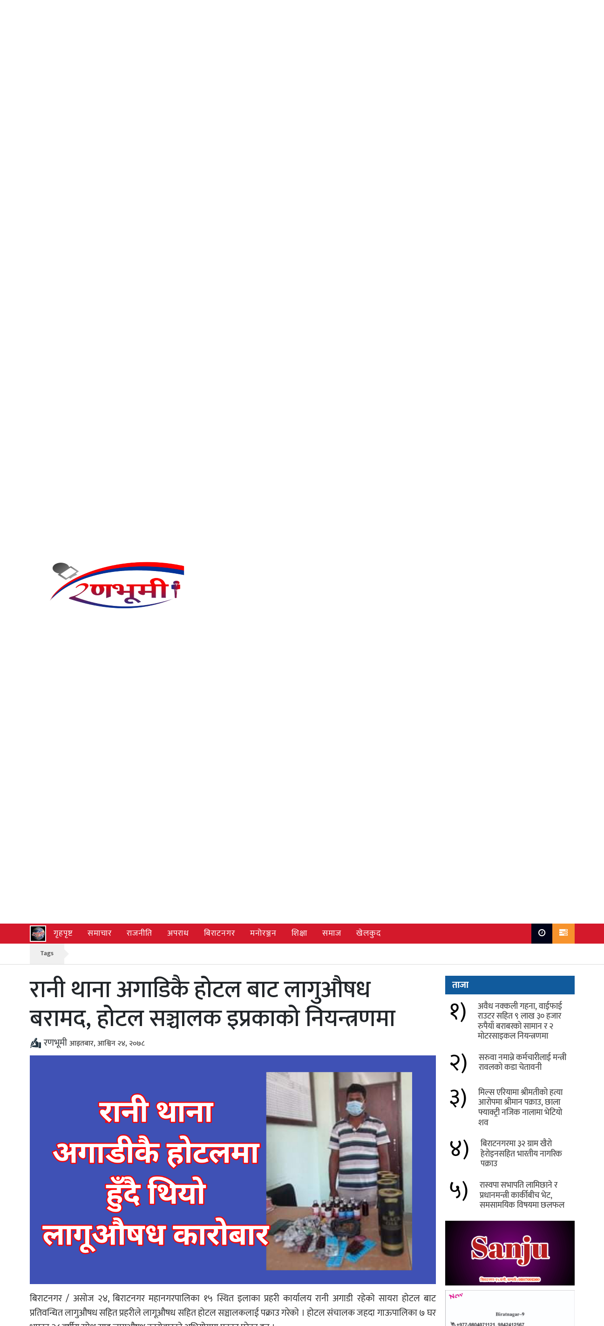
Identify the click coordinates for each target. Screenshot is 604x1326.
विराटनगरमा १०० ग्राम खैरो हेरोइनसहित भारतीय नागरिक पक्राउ (150, 1117)
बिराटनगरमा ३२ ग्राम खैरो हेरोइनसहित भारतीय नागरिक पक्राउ (355, 1073)
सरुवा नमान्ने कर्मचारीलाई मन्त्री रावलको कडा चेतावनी (357, 1028)
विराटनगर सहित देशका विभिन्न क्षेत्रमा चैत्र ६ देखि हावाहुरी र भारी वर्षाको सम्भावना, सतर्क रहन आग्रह (363, 1122)
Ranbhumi (558, 1316)
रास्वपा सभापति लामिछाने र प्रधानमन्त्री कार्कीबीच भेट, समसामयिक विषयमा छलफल (522, 353)
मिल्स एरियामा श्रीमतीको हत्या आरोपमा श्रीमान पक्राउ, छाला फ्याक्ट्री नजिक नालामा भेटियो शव (154, 1078)
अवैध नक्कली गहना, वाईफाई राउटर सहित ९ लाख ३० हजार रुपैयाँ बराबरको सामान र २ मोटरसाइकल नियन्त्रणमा (154, 1034)
